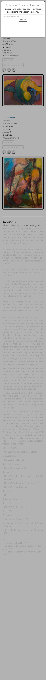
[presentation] (23, 28)
